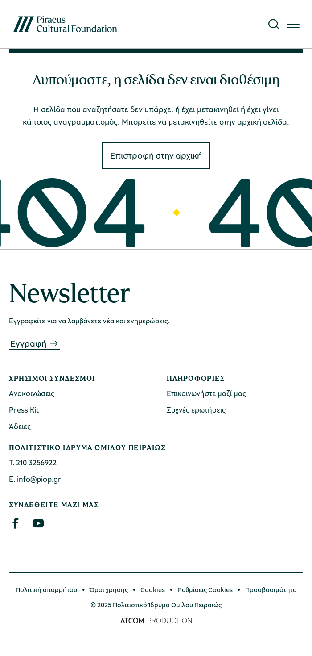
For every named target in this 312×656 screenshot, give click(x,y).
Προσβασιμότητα (271, 589)
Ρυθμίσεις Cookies (205, 589)
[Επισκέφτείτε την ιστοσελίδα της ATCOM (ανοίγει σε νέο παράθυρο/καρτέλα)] (156, 621)
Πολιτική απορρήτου (46, 589)
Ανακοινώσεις (31, 393)
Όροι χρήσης (109, 589)
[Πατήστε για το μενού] (293, 24)
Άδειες (20, 426)
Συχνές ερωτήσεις (196, 410)
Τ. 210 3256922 (33, 462)
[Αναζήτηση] (273, 24)
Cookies (152, 589)
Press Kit (24, 410)
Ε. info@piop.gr (35, 479)
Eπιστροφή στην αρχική (156, 155)
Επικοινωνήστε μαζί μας (206, 393)
